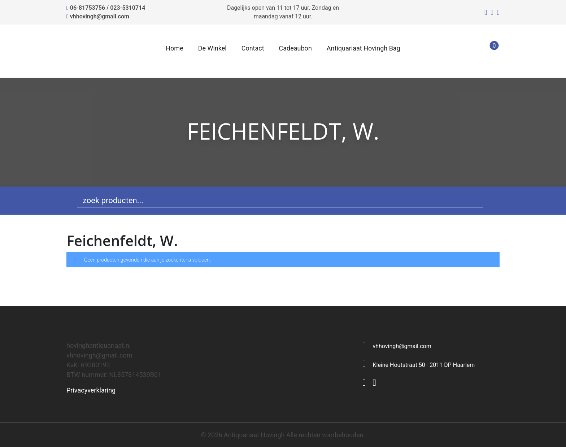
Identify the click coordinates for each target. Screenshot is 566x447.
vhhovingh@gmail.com (99, 16)
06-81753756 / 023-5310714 (107, 7)
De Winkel (212, 48)
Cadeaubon (295, 48)
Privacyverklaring (91, 390)
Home (174, 48)
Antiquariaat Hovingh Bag (363, 48)
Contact (252, 48)
